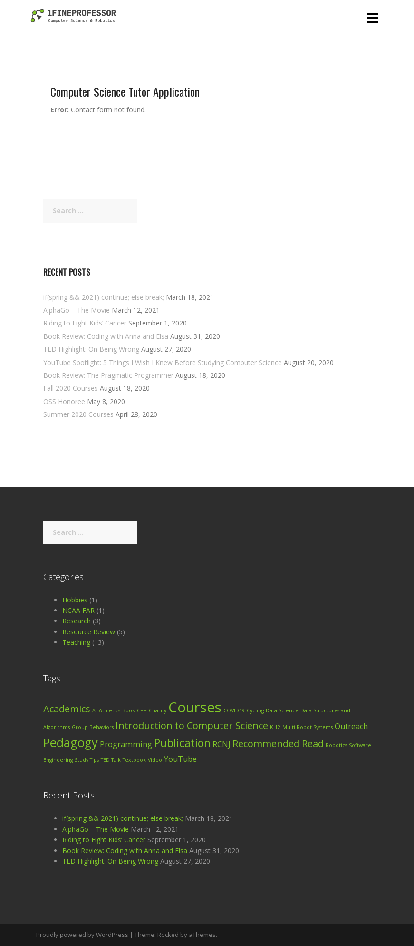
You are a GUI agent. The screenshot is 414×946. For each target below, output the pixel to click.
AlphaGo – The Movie (76, 310)
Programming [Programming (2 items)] (126, 744)
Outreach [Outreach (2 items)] (351, 726)
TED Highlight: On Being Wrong (91, 349)
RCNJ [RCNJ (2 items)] (221, 744)
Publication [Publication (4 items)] (182, 742)
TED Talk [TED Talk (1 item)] (111, 760)
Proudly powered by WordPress (82, 934)
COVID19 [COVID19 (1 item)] (234, 710)
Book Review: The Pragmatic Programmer (108, 375)
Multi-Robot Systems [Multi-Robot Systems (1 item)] (307, 727)
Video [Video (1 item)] (155, 760)
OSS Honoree (64, 401)
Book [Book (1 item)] (128, 710)
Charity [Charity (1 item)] (157, 710)
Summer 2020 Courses (78, 414)
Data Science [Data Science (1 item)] (282, 710)
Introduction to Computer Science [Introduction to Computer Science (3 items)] (192, 725)
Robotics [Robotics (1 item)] (336, 745)
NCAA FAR (78, 610)
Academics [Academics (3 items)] (66, 708)
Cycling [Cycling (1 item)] (255, 710)
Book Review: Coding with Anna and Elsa (105, 336)
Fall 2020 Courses (70, 388)
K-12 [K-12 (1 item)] (275, 727)
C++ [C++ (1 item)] (142, 710)
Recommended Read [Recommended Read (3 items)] (278, 743)
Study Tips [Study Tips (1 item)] (87, 760)
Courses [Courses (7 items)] (194, 707)
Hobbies (74, 599)
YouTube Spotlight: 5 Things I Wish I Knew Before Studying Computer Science (162, 362)
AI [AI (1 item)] (94, 710)
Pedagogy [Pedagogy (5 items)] (70, 742)
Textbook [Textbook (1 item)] (134, 760)
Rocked (168, 934)
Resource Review (88, 631)
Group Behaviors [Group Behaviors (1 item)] (93, 727)
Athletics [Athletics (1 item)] (109, 710)
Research (76, 620)
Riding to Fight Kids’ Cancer (84, 322)
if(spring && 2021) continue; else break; (103, 297)
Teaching (76, 642)
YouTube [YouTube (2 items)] (180, 759)
